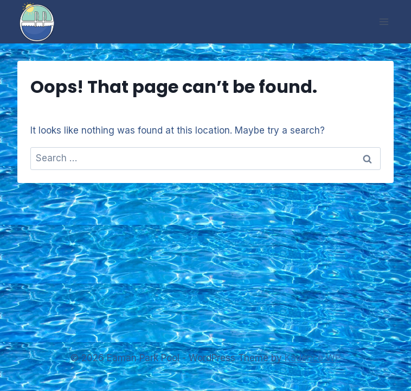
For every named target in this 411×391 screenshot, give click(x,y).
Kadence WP (313, 357)
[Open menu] (384, 21)
